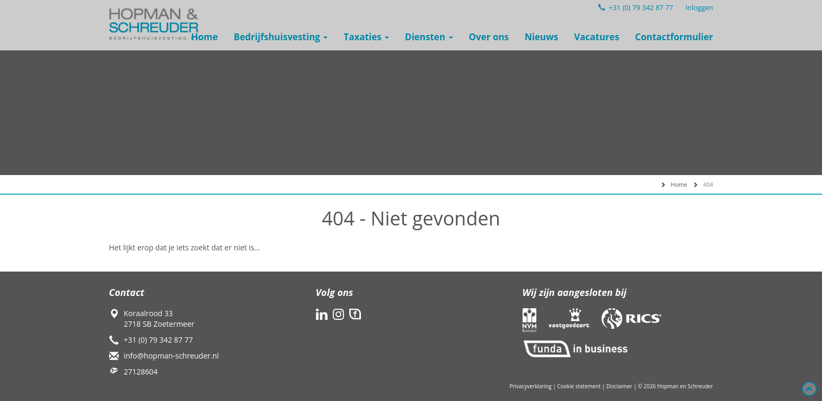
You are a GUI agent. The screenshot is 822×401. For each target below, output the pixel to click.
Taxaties (366, 37)
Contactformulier (674, 37)
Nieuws (541, 37)
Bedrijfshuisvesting (281, 37)
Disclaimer (619, 386)
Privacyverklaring (530, 386)
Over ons (489, 37)
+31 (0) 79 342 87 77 (635, 7)
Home (204, 37)
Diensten (429, 37)
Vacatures (596, 37)
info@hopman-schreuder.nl (171, 356)
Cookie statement (578, 386)
